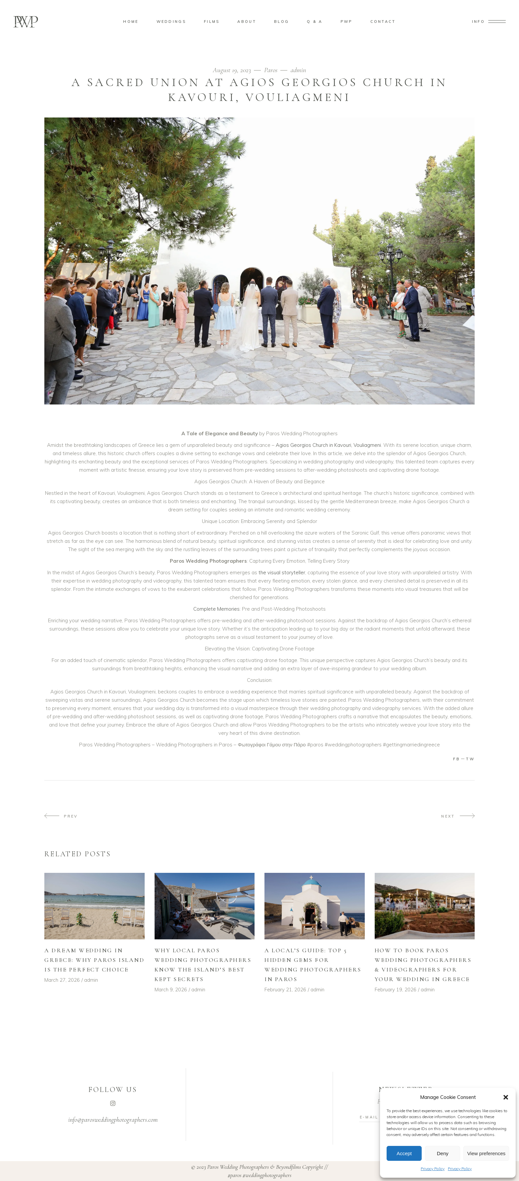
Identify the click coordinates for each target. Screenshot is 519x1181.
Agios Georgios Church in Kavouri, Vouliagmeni (328, 445)
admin (298, 70)
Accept (404, 1153)
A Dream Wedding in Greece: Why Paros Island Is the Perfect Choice (94, 960)
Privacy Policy (433, 1168)
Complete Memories (216, 609)
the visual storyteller (281, 572)
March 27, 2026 (62, 980)
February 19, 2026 (395, 989)
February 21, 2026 (285, 989)
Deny (442, 1153)
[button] (505, 1097)
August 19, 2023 (233, 70)
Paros (270, 70)
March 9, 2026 (171, 989)
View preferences (486, 1153)
